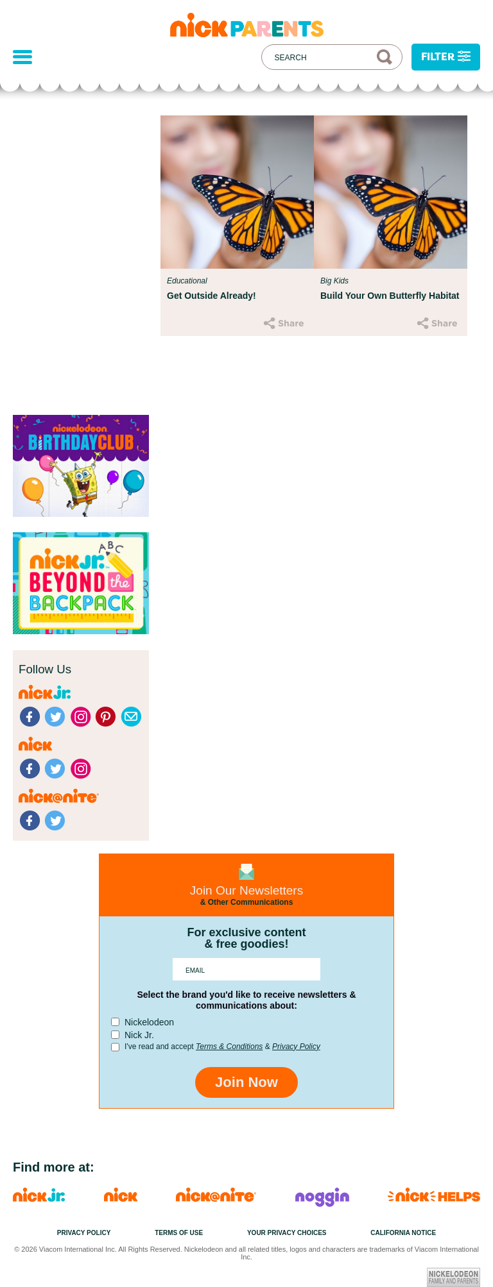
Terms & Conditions (229, 1046)
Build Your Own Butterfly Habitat (390, 295)
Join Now (246, 1082)
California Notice (403, 1232)
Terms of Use (179, 1232)
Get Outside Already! (211, 295)
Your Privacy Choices (287, 1232)
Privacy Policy (296, 1046)
